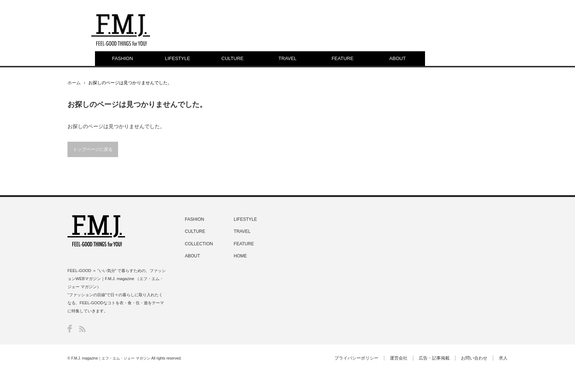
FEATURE (343, 58)
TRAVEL (287, 58)
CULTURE (232, 58)
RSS (82, 329)
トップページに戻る (93, 149)
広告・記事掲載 (434, 358)
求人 (503, 358)
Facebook (69, 328)
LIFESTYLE (177, 58)
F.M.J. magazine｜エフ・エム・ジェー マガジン (110, 358)
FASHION (122, 58)
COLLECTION (199, 243)
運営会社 (398, 358)
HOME (240, 255)
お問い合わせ (474, 358)
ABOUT (397, 58)
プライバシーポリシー (356, 358)
